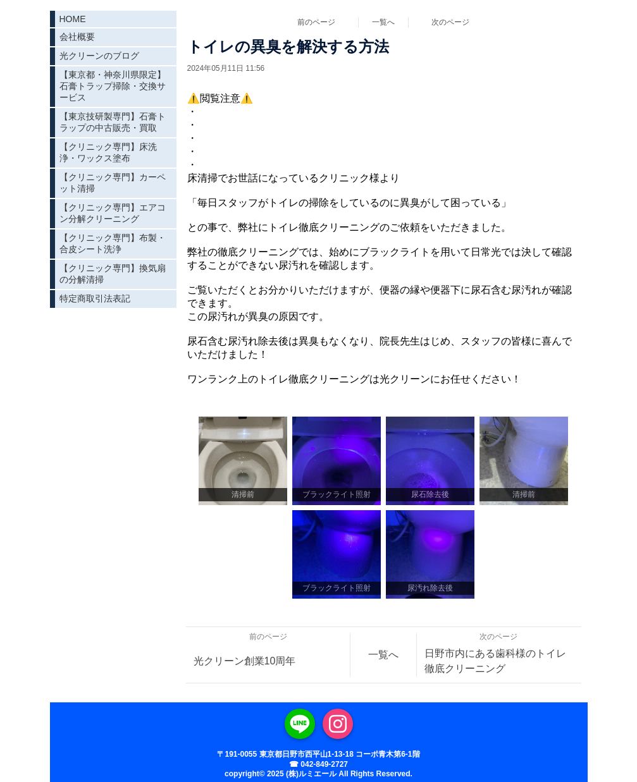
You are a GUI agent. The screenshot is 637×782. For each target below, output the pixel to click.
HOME (72, 19)
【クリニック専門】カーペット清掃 (112, 182)
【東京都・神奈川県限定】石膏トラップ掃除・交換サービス (112, 86)
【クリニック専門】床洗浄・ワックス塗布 (108, 152)
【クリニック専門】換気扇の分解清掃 (112, 273)
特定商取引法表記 (94, 298)
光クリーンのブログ (99, 56)
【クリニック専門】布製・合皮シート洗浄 (112, 243)
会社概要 (77, 37)
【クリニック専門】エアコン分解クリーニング (112, 213)
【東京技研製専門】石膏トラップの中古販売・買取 (112, 122)
